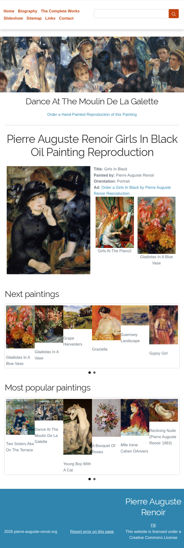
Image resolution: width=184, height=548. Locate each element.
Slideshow (13, 18)
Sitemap (34, 18)
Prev (12, 336)
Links (50, 18)
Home (9, 11)
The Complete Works (60, 11)
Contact (66, 18)
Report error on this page (92, 532)
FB (153, 525)
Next (172, 336)
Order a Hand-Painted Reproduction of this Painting (92, 114)
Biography (27, 11)
